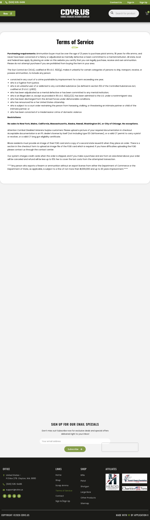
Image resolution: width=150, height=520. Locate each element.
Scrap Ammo (62, 485)
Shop (58, 480)
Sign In (130, 2)
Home (58, 475)
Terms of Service (64, 490)
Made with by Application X (132, 515)
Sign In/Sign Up (63, 501)
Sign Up (143, 2)
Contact (60, 495)
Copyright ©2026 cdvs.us (15, 515)
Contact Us (115, 2)
